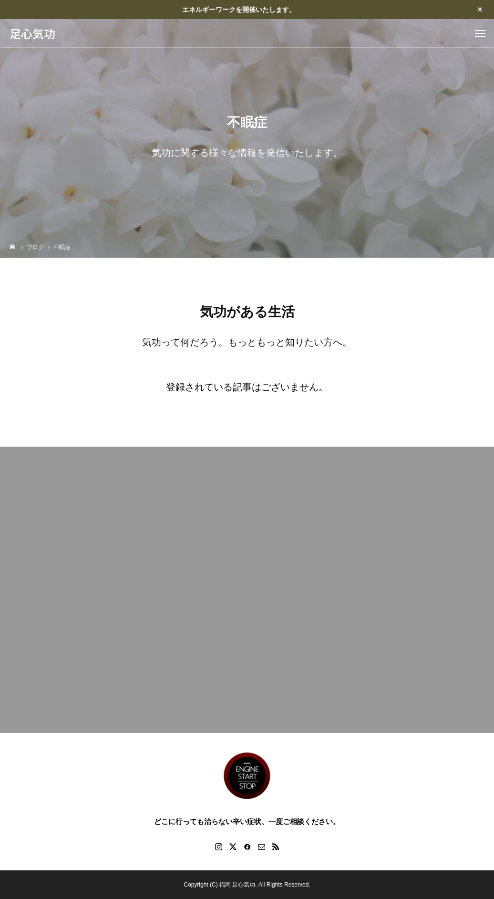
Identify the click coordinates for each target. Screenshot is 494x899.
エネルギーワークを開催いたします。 (239, 9)
